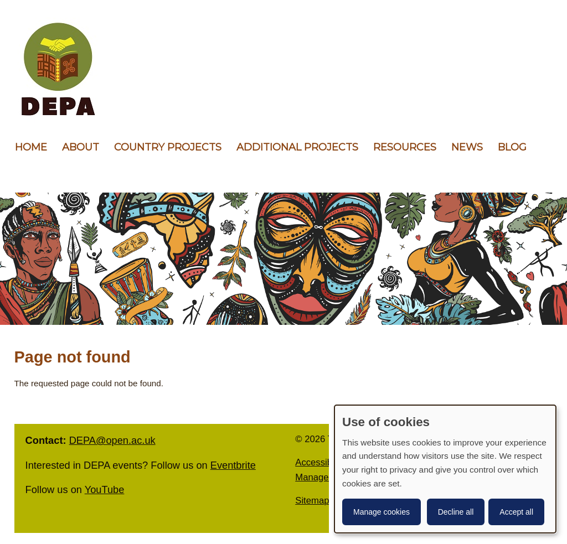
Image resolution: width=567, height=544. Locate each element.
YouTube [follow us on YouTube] (105, 489)
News (467, 147)
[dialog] (445, 469)
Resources (404, 147)
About (80, 147)
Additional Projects (297, 147)
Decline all (456, 511)
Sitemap (312, 500)
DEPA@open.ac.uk (112, 440)
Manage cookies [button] (381, 511)
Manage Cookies (329, 477)
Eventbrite (233, 465)
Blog (512, 147)
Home (31, 147)
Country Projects (167, 147)
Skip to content (0, 0)
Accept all (516, 511)
